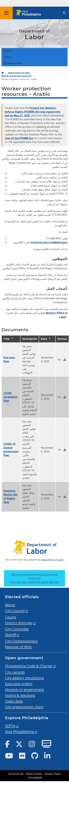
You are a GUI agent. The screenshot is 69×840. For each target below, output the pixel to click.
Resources (13, 63)
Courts (10, 616)
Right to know (34, 773)
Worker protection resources (16, 76)
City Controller (17, 628)
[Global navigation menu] (6, 13)
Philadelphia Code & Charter (29, 665)
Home (8, 50)
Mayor (10, 604)
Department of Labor (19, 72)
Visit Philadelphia (19, 731)
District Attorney (19, 622)
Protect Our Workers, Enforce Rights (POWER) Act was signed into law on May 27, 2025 (32, 111)
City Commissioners (21, 641)
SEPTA (10, 725)
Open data (14, 701)
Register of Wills (18, 646)
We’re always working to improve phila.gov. (34, 578)
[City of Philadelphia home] (29, 13)
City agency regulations (24, 677)
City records (15, 672)
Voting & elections (20, 695)
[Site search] (64, 13)
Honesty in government (24, 689)
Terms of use (15, 773)
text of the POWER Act (19, 138)
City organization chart (24, 706)
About (8, 57)
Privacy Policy (53, 773)
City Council (15, 610)
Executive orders (18, 683)
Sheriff (10, 634)
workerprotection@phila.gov (49, 242)
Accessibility (35, 777)
